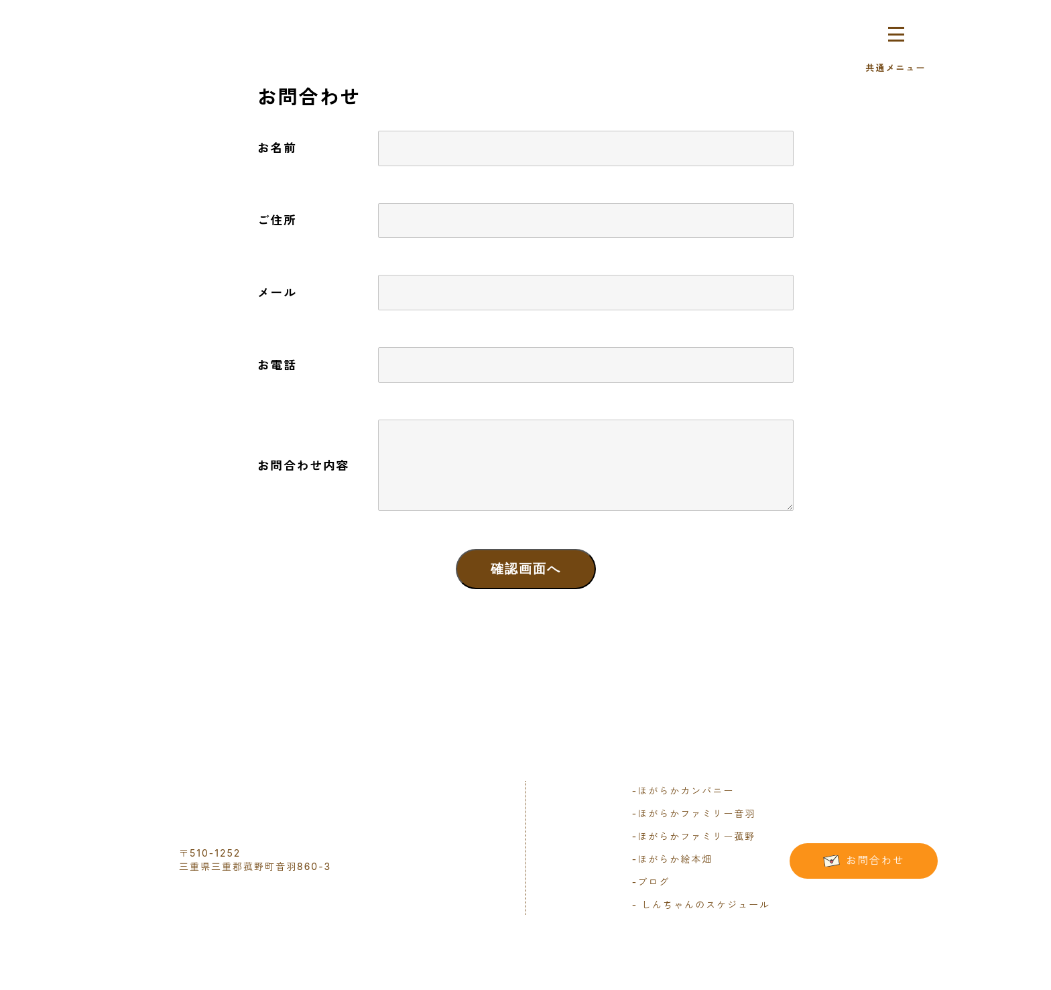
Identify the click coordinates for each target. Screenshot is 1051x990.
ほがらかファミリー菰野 (694, 836)
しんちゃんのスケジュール (703, 904)
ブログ (651, 881)
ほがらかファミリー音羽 (694, 813)
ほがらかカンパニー (683, 790)
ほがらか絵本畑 (672, 859)
